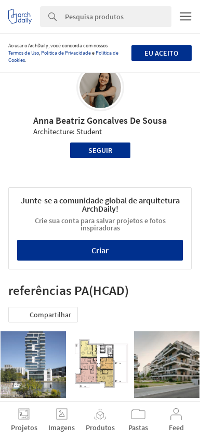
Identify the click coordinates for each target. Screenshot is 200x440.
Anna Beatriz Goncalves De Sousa (100, 120)
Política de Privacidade (66, 52)
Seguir (100, 150)
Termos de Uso (23, 52)
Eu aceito (161, 53)
